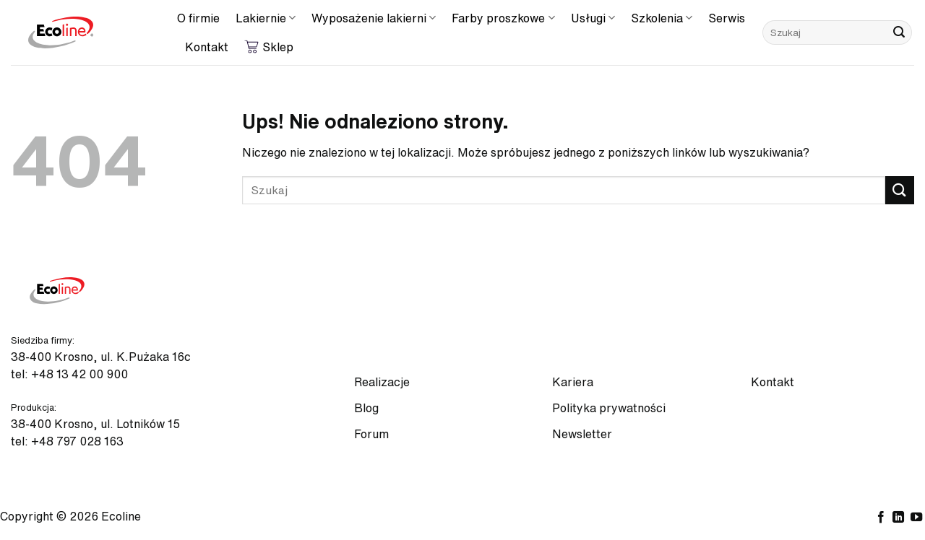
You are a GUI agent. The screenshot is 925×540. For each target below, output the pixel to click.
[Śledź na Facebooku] (881, 517)
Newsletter (582, 434)
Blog (366, 408)
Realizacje (382, 382)
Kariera (572, 382)
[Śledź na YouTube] (916, 517)
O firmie (198, 18)
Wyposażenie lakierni (373, 18)
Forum (371, 434)
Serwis (726, 18)
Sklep (268, 47)
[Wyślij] (899, 32)
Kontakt (206, 47)
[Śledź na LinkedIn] (898, 517)
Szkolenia (661, 18)
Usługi (593, 18)
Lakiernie (266, 18)
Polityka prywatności (609, 408)
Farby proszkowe (503, 18)
